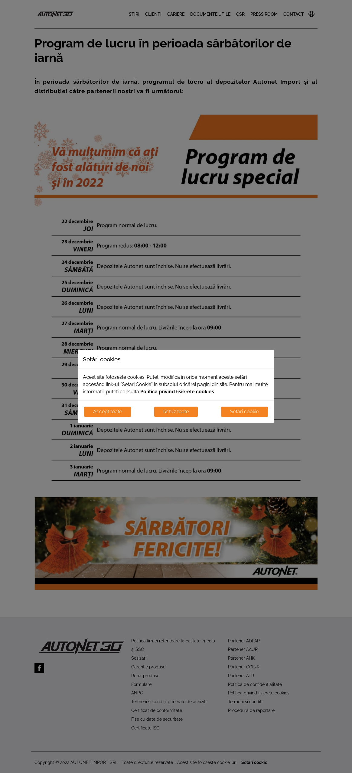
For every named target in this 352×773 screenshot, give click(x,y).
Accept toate (107, 411)
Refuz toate (176, 411)
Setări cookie (244, 411)
